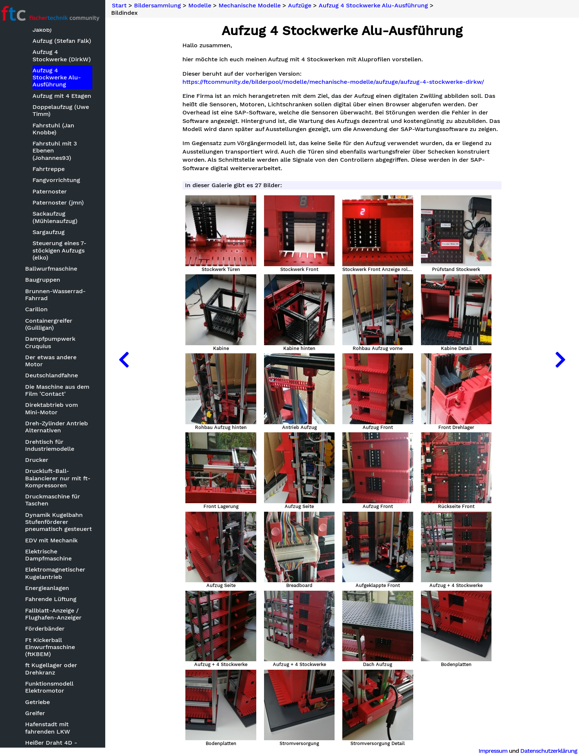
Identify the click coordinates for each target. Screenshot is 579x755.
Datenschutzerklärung (548, 750)
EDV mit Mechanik (56, 540)
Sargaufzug (53, 232)
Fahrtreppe (53, 168)
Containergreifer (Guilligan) (53, 324)
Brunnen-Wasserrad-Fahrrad (60, 295)
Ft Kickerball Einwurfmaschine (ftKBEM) (54, 647)
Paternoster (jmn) (62, 202)
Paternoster (54, 191)
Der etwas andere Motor (55, 361)
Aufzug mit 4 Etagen (66, 95)
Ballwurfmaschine (56, 268)
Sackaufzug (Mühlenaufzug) (59, 217)
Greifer (39, 713)
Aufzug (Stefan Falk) (66, 41)
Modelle (205, 5)
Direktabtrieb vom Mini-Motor (64, 409)
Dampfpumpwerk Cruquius (55, 343)
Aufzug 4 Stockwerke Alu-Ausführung (61, 77)
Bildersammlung (163, 5)
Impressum (493, 750)
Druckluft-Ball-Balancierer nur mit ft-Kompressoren (62, 478)
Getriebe (42, 702)
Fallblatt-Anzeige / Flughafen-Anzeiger (58, 614)
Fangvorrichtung (60, 180)
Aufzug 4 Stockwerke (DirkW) (66, 56)
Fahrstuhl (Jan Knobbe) (57, 129)
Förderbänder (49, 628)
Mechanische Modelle (255, 5)
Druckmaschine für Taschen (57, 500)
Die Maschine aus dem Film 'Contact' (62, 390)
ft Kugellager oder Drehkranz (56, 669)
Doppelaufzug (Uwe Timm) (65, 111)
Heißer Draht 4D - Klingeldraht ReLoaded (63, 746)
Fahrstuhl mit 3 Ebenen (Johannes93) (59, 150)
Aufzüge (305, 5)
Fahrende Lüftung (55, 599)
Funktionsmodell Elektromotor (54, 687)
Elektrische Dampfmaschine (53, 555)
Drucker (41, 460)
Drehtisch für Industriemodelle (54, 445)
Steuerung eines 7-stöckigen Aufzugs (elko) (63, 250)
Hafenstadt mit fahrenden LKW (52, 728)
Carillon (41, 309)
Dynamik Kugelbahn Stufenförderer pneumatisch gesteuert (63, 521)
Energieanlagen (51, 588)
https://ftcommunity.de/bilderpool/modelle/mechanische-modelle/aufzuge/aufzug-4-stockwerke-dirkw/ (336, 82)
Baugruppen (47, 280)
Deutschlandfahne (56, 375)
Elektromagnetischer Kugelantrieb (60, 573)
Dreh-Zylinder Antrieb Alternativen (61, 427)
